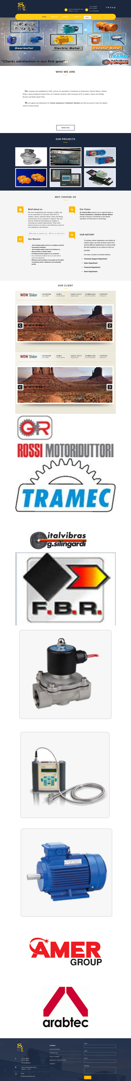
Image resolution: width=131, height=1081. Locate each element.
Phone (86, 1058)
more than (65, 127)
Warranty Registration (58, 1060)
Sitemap (52, 1063)
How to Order (55, 1056)
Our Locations (55, 1049)
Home (44, 17)
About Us (54, 17)
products (65, 17)
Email (85, 1051)
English (87, 17)
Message (86, 1065)
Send (87, 1077)
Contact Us (77, 17)
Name (85, 1043)
